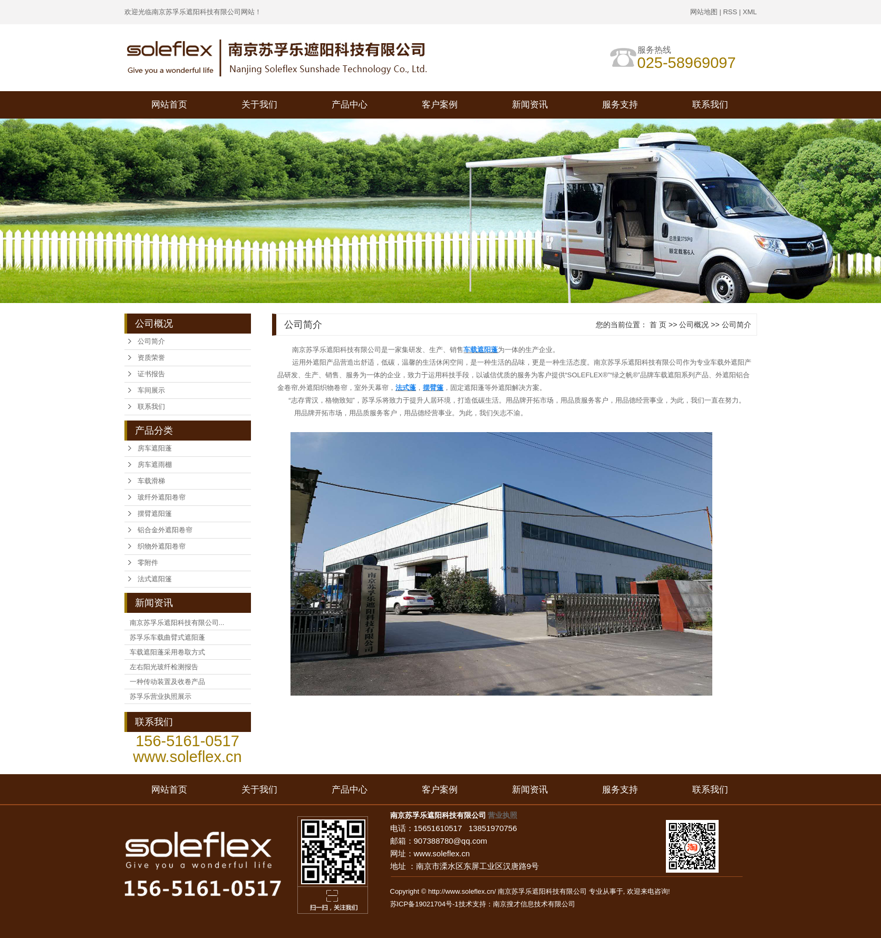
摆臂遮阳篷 (155, 513)
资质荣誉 (151, 357)
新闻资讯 (530, 105)
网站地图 (704, 12)
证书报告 (151, 374)
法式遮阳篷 (155, 579)
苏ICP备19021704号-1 (424, 904)
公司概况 (694, 324)
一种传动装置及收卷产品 (167, 682)
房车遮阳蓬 (155, 448)
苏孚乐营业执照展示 (160, 696)
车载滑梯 (151, 481)
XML (750, 12)
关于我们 (259, 105)
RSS (730, 12)
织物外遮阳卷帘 (162, 546)
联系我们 (710, 105)
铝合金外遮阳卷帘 (165, 530)
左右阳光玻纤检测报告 (164, 667)
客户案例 (440, 105)
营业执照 (502, 815)
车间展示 (151, 390)
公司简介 (151, 341)
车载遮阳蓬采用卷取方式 (167, 652)
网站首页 (169, 105)
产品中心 (349, 105)
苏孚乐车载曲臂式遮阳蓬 (167, 637)
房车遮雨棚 (155, 464)
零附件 (148, 562)
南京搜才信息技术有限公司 (534, 904)
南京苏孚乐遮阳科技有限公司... (177, 623)
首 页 (658, 324)
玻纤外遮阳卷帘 (162, 497)
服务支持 (620, 105)
